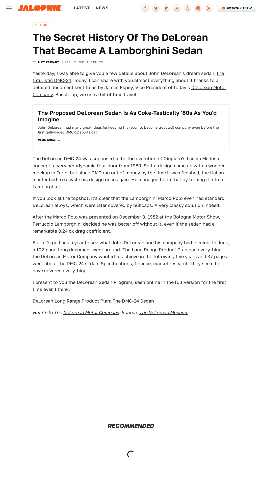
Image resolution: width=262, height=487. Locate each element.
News (102, 8)
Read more (47, 140)
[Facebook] (145, 8)
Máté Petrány (48, 62)
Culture (41, 25)
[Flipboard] (166, 8)
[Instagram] (198, 8)
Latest (82, 8)
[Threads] (187, 8)
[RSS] (209, 8)
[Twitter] (177, 8)
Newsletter (237, 8)
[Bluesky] (156, 8)
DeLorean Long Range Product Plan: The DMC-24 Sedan (93, 301)
